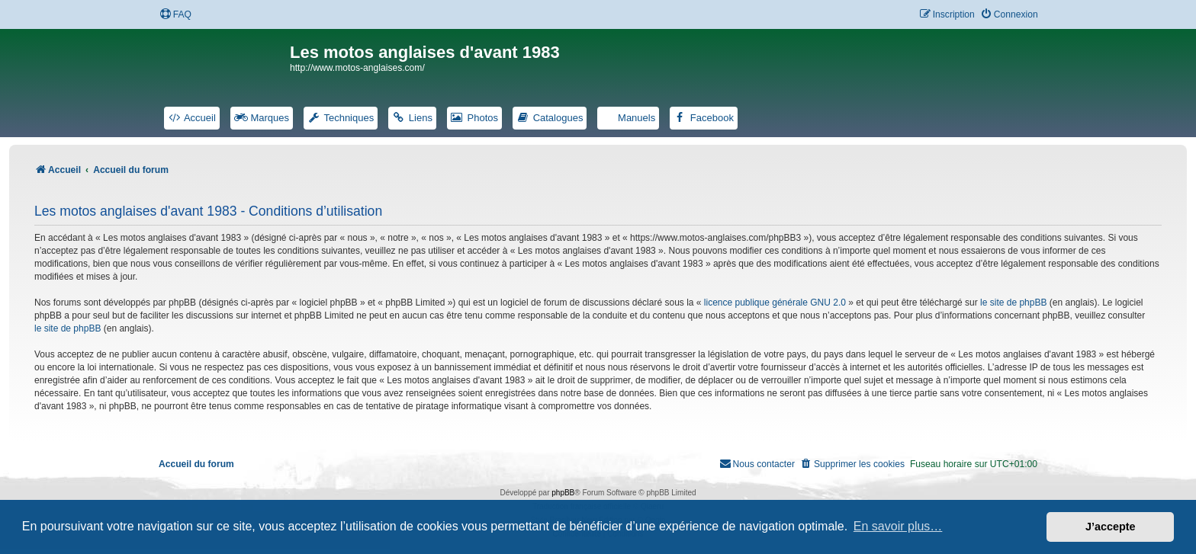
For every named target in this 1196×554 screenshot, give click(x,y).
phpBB (562, 492)
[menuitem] (175, 15)
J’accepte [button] (1110, 526)
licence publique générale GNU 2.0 (775, 302)
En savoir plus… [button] (898, 526)
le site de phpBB (1013, 302)
